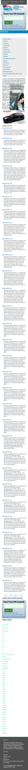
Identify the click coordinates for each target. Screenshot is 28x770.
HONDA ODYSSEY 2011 (7, 420)
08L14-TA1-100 (5, 626)
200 (3, 636)
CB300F (3, 670)
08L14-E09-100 (5, 624)
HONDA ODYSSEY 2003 (7, 239)
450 (3, 645)
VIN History (5, 56)
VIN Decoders (6, 43)
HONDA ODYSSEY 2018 (7, 138)
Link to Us (21, 1)
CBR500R (4, 719)
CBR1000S (4, 710)
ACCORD (3, 656)
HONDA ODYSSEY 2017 (7, 323)
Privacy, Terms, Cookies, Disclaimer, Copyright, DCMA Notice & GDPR (13, 761)
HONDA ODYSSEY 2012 (7, 404)
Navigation (4, 32)
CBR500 (3, 717)
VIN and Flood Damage (7, 71)
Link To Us (5, 758)
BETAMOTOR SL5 (5, 668)
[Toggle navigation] (26, 31)
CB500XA (4, 693)
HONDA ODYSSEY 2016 (7, 271)
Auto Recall (5, 48)
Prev (11, 595)
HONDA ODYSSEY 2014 (7, 306)
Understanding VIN (7, 52)
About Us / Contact (7, 756)
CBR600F (4, 726)
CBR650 (3, 731)
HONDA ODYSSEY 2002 (7, 223)
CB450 (3, 682)
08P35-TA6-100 (5, 631)
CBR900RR (4, 733)
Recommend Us (6, 759)
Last (21, 595)
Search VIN (5, 755)
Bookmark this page (14, 1)
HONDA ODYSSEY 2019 (7, 128)
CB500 (3, 684)
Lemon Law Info (6, 45)
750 (3, 652)
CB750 (3, 698)
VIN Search (5, 41)
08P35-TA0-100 (5, 629)
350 (3, 638)
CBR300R (4, 714)
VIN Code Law (6, 63)
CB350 (3, 673)
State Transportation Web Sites (9, 58)
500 (3, 647)
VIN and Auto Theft (7, 67)
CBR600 (3, 724)
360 (3, 640)
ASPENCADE (4, 666)
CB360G (3, 677)
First (5, 595)
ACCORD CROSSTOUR (6, 659)
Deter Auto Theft (6, 69)
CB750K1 (4, 700)
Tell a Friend (4, 3)
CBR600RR (4, 728)
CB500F (3, 687)
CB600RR (4, 696)
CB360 (3, 675)
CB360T (3, 680)
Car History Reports (7, 39)
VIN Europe (5, 61)
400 (3, 643)
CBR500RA (4, 721)
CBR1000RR (4, 707)
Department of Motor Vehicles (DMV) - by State (12, 74)
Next (16, 595)
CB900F (3, 703)
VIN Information (6, 50)
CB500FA (4, 689)
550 (3, 649)
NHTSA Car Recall (5, 1)
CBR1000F (4, 705)
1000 (3, 633)
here (8, 26)
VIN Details (5, 54)
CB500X (3, 691)
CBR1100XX (4, 712)
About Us (5, 76)
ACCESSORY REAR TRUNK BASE (8, 654)
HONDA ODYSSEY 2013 (7, 388)
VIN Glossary (5, 65)
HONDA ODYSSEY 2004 (7, 255)
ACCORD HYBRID (5, 661)
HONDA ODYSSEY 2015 (7, 288)
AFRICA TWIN (4, 663)
